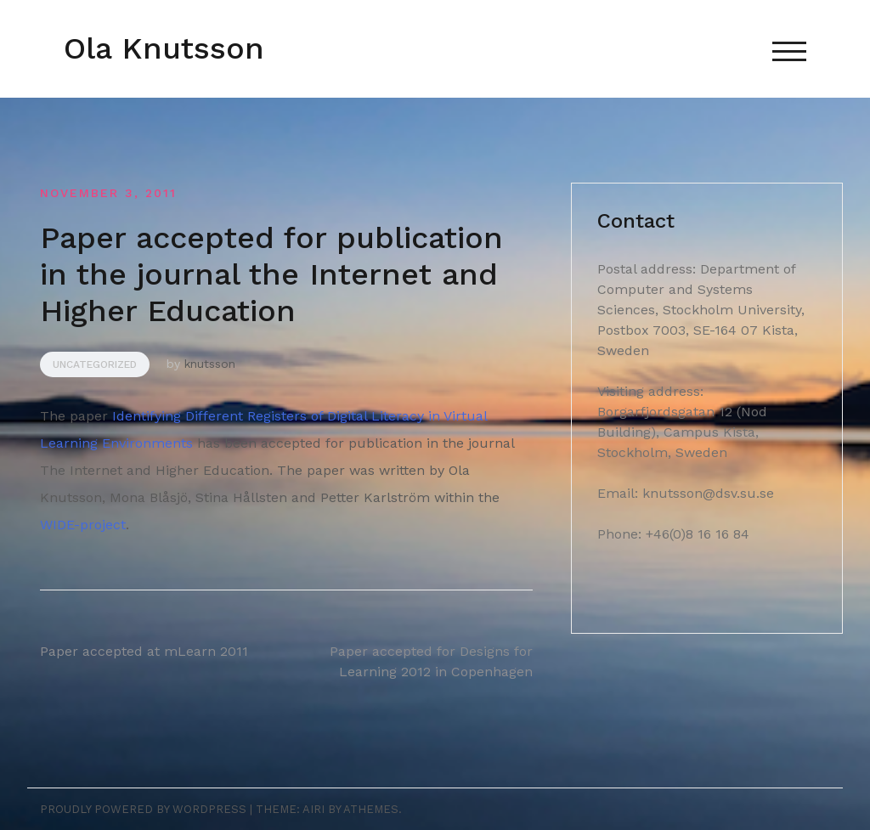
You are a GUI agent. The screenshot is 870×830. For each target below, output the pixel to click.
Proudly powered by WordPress (143, 809)
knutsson (209, 363)
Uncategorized (95, 364)
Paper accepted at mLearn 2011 (144, 651)
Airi (313, 809)
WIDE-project (83, 525)
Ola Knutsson (164, 48)
